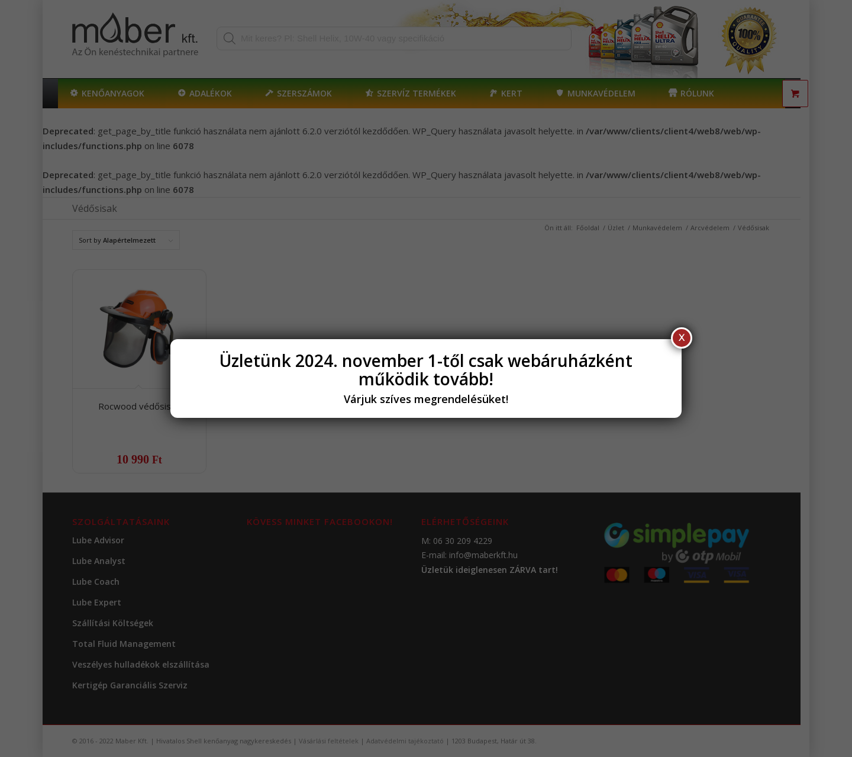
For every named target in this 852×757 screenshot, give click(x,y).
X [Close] (682, 337)
